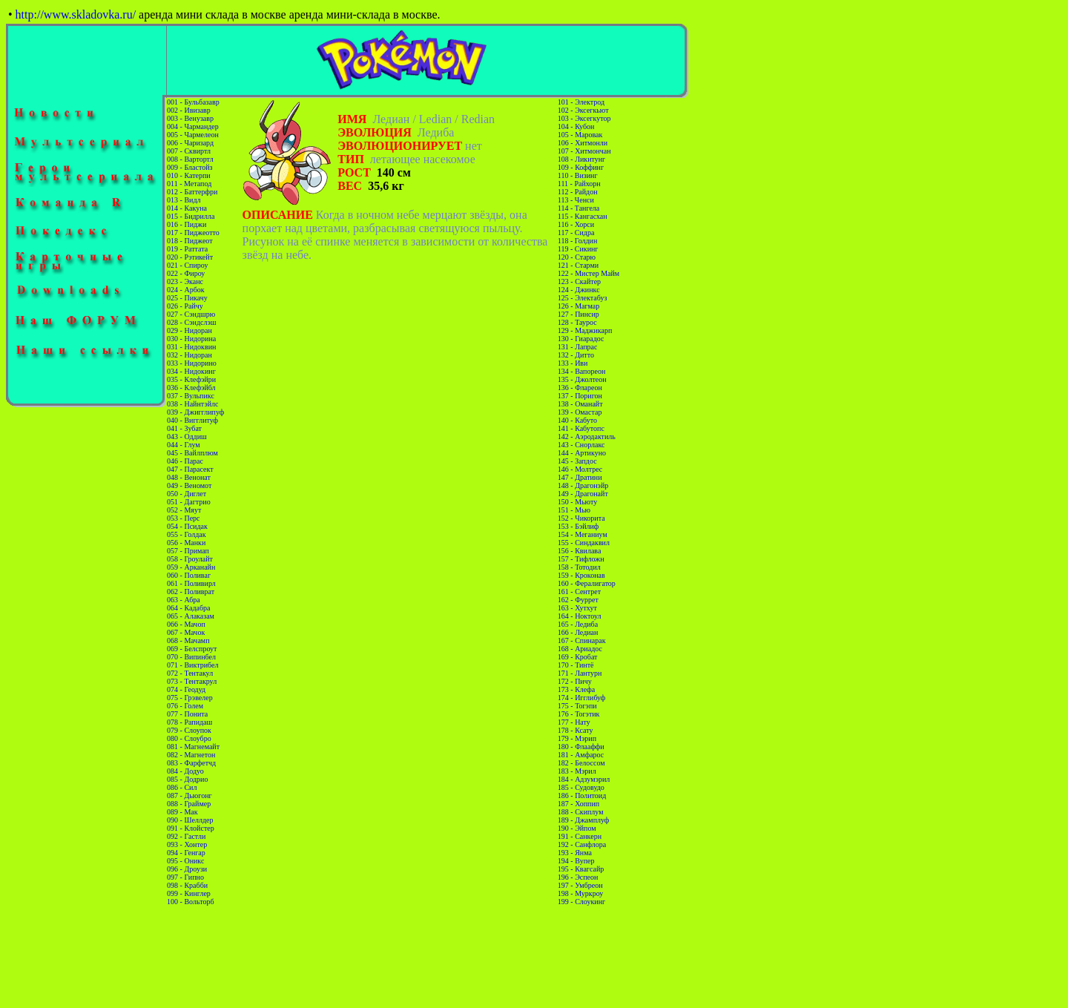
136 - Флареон (580, 387)
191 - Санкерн (579, 836)
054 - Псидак (187, 526)
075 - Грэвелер (190, 698)
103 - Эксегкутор (584, 118)
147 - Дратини (580, 477)
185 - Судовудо (581, 787)
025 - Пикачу (187, 298)
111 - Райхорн (579, 183)
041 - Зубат (184, 428)
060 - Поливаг (189, 575)
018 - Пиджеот (189, 241)
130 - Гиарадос (581, 339)
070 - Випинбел (191, 657)
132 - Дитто (576, 355)
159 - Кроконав (581, 575)
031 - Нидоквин (191, 347)
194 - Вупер (576, 861)
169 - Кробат (578, 657)
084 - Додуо (185, 771)
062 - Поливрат (190, 591)
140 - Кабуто (577, 420)
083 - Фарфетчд (191, 763)
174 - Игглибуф (582, 698)
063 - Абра (183, 600)
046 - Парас (185, 461)
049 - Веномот (189, 485)
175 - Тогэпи (577, 706)
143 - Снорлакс (581, 445)
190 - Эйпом (577, 828)
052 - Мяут (184, 510)
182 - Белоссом (581, 763)
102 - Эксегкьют (583, 110)
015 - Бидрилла (190, 216)
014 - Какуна (187, 208)
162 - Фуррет (578, 600)
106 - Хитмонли (582, 143)
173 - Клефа (576, 689)
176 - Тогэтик (579, 714)
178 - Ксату (575, 730)
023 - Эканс (185, 281)
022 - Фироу (186, 273)
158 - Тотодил (579, 567)
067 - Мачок (186, 632)
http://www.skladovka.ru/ (76, 14)
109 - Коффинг (581, 167)
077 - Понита (187, 714)
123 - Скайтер (579, 281)
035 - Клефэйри (191, 379)
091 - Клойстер (190, 828)
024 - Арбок (186, 290)
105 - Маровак (580, 135)
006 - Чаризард (190, 143)
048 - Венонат (189, 477)
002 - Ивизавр (189, 110)
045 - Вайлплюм (192, 453)
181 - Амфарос (581, 755)
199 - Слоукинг (581, 901)
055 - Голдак (186, 534)
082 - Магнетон (191, 755)
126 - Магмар (578, 306)
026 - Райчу (185, 306)
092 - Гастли (186, 836)
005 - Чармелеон (193, 135)
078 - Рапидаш (189, 722)
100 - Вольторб (190, 901)
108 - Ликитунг (581, 159)
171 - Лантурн (580, 673)
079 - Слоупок (189, 730)
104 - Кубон (576, 126)
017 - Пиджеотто (193, 232)
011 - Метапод (189, 183)
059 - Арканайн (191, 567)
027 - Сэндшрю (191, 314)
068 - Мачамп (188, 640)
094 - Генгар (186, 853)
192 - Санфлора (582, 844)
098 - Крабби (187, 885)
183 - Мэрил (577, 771)
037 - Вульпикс (190, 396)
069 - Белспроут (192, 649)
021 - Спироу (187, 265)
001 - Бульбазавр (193, 102)
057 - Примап (188, 551)
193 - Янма (575, 853)
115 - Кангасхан (582, 216)
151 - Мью (574, 510)
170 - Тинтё (576, 665)
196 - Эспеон (578, 877)
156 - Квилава (579, 551)
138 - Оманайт (580, 404)
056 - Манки (186, 542)
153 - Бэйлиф (578, 526)
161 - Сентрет (579, 591)
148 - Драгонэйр (583, 485)
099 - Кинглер (189, 893)
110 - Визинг (578, 175)
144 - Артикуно (582, 453)
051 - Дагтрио (189, 502)
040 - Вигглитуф (192, 420)
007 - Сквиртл (189, 151)
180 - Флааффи (581, 746)
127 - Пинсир (578, 314)
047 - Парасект (190, 469)
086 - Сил (182, 787)
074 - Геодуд (186, 689)
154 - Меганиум (582, 534)
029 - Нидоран (189, 330)
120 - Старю (577, 257)
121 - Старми (578, 265)
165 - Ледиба (578, 624)
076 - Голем (185, 706)
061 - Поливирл (191, 583)
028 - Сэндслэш (191, 322)
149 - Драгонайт (583, 494)
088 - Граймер (189, 804)
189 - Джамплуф (583, 820)
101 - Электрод (581, 102)
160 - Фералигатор (587, 583)
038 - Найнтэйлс (192, 404)
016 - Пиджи (186, 224)
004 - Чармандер (193, 126)
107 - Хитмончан (584, 151)
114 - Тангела (578, 208)
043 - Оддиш (187, 436)
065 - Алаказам (190, 616)
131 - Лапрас (578, 347)
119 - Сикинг (578, 249)
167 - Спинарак (582, 640)
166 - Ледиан (578, 632)
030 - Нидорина (191, 339)
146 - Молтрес (580, 469)
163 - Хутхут (577, 608)
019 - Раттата (187, 249)
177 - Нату (574, 722)
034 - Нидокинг (191, 371)
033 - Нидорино (192, 363)
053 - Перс (183, 518)
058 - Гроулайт (190, 559)
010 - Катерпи (189, 175)
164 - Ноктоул (579, 616)
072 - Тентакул (190, 673)
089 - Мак (182, 812)
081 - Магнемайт (193, 746)
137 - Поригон (580, 396)
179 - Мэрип (577, 738)
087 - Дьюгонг (189, 795)
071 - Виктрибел (192, 665)
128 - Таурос (577, 322)
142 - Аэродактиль (587, 436)
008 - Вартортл (190, 159)
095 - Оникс (185, 861)
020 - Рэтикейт (190, 257)
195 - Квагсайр (581, 869)
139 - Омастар (580, 412)
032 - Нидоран (189, 355)
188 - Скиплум (581, 812)
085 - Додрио (187, 779)
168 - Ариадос (580, 649)
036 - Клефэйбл (191, 387)
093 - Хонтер (187, 844)
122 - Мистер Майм (588, 273)
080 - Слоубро (189, 738)
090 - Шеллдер (190, 820)
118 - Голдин (578, 241)
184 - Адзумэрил (584, 779)
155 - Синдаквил (584, 542)
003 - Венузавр (190, 118)
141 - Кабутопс (581, 428)
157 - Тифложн (581, 559)
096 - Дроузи (187, 869)
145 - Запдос (577, 461)
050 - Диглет (186, 494)
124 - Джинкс (579, 290)
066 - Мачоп (186, 624)
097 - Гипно (185, 877)
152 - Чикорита (581, 518)
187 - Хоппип (578, 804)
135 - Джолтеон (582, 379)
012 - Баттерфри (192, 192)
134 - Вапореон (581, 371)
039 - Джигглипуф (195, 412)
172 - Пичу (575, 681)
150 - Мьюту (577, 502)
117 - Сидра (576, 232)
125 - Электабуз (582, 298)
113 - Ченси (576, 200)
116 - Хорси (576, 224)
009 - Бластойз (189, 167)
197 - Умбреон (580, 885)
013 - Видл (183, 200)
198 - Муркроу (580, 893)
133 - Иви (573, 363)
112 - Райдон (578, 192)
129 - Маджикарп (585, 330)
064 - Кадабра (188, 608)
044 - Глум (183, 445)
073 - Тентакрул (192, 681)
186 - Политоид (582, 795)
